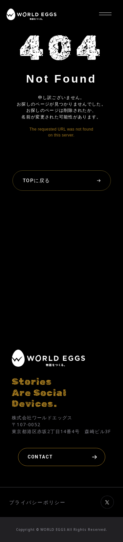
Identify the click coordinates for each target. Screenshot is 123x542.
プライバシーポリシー (37, 502)
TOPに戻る (36, 181)
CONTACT (40, 456)
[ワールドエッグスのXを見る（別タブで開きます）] (107, 514)
